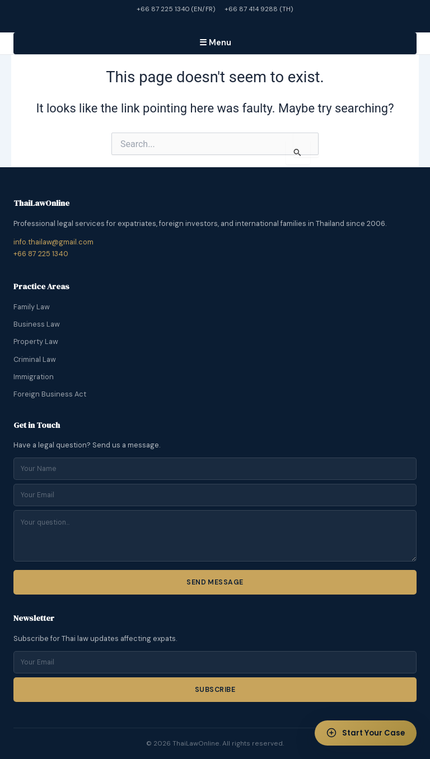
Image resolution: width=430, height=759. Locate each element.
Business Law (36, 324)
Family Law (31, 307)
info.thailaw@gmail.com (53, 242)
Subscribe (215, 689)
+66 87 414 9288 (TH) (259, 8)
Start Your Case (362, 731)
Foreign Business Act (49, 394)
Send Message (215, 582)
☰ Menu (215, 42)
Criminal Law (34, 359)
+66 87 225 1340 (40, 253)
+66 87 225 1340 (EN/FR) (176, 8)
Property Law (35, 341)
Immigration (33, 376)
